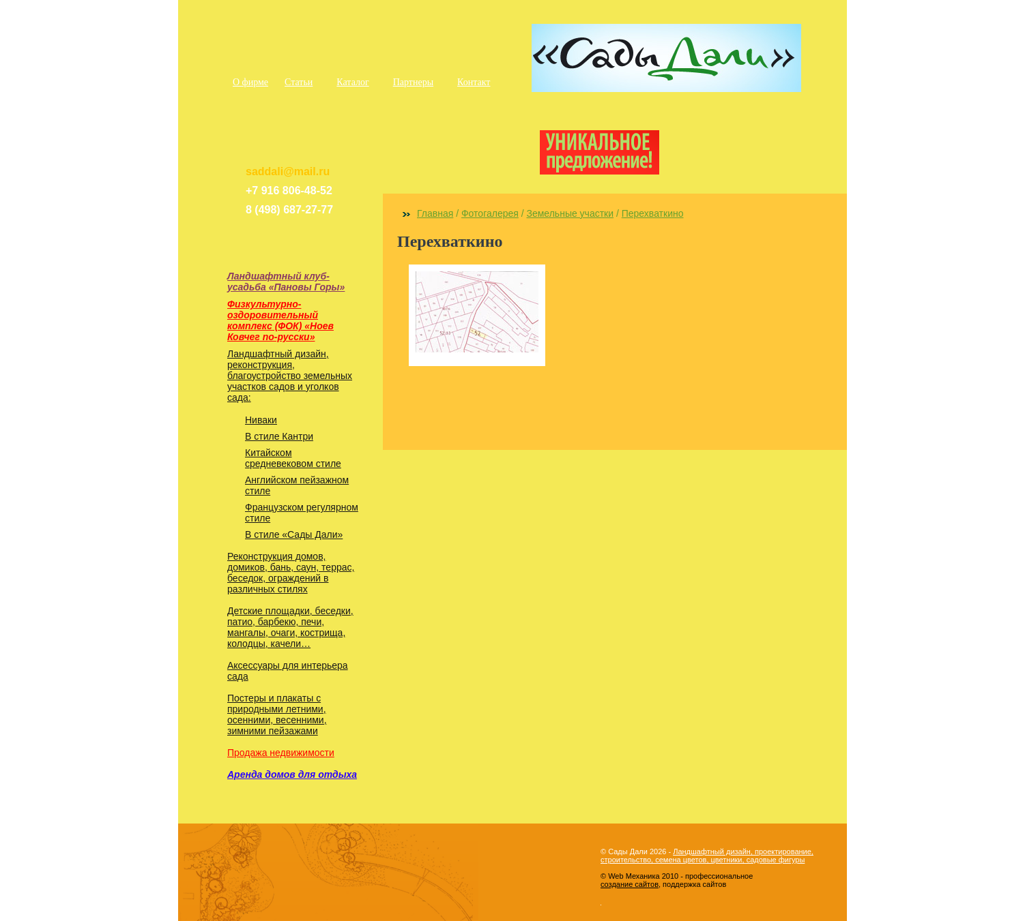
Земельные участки (570, 213)
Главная (435, 213)
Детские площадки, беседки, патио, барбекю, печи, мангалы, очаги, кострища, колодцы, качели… (290, 627)
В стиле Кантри (279, 436)
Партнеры (413, 82)
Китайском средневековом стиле (293, 458)
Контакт (473, 82)
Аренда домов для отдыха (292, 774)
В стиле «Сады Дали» (294, 534)
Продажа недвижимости (280, 752)
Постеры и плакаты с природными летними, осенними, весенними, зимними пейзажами (277, 714)
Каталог (352, 82)
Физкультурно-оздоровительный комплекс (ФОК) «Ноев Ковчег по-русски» (280, 320)
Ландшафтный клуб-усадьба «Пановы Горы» (286, 281)
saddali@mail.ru (288, 171)
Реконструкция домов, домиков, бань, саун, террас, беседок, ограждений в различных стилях (290, 572)
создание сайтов (630, 884)
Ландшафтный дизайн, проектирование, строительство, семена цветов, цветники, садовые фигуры (707, 855)
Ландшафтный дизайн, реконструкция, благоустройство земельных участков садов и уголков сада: (289, 375)
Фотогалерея (490, 213)
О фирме (250, 82)
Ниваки (261, 419)
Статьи (299, 82)
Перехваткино (653, 213)
